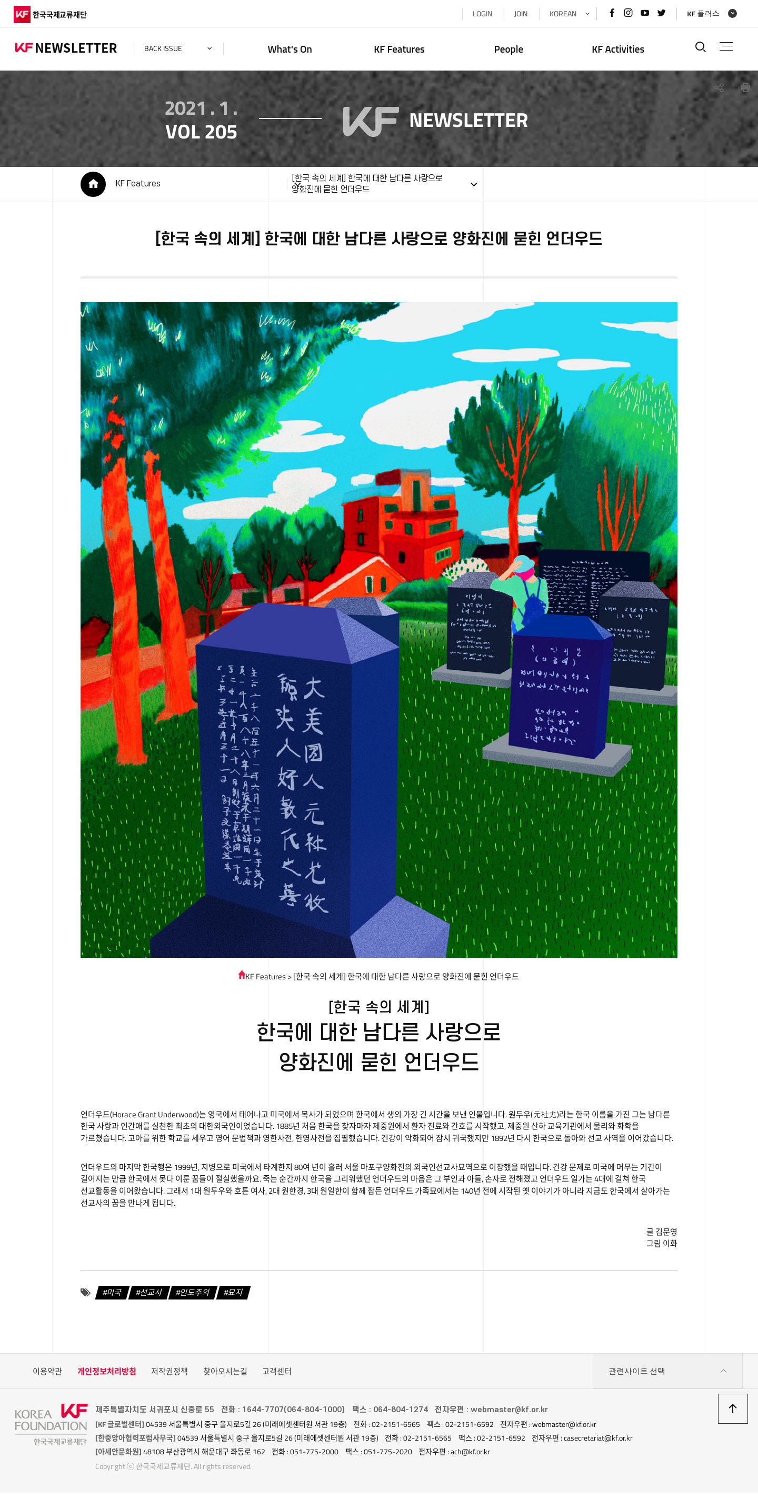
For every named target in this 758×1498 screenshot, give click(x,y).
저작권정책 (169, 1377)
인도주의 (193, 1299)
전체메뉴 (725, 46)
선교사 (149, 1299)
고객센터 (277, 1377)
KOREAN (560, 13)
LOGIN (480, 13)
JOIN (518, 13)
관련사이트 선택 (668, 1377)
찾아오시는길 (225, 1377)
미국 (113, 1299)
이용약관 (47, 1377)
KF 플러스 (701, 13)
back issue (165, 48)
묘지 (234, 1299)
